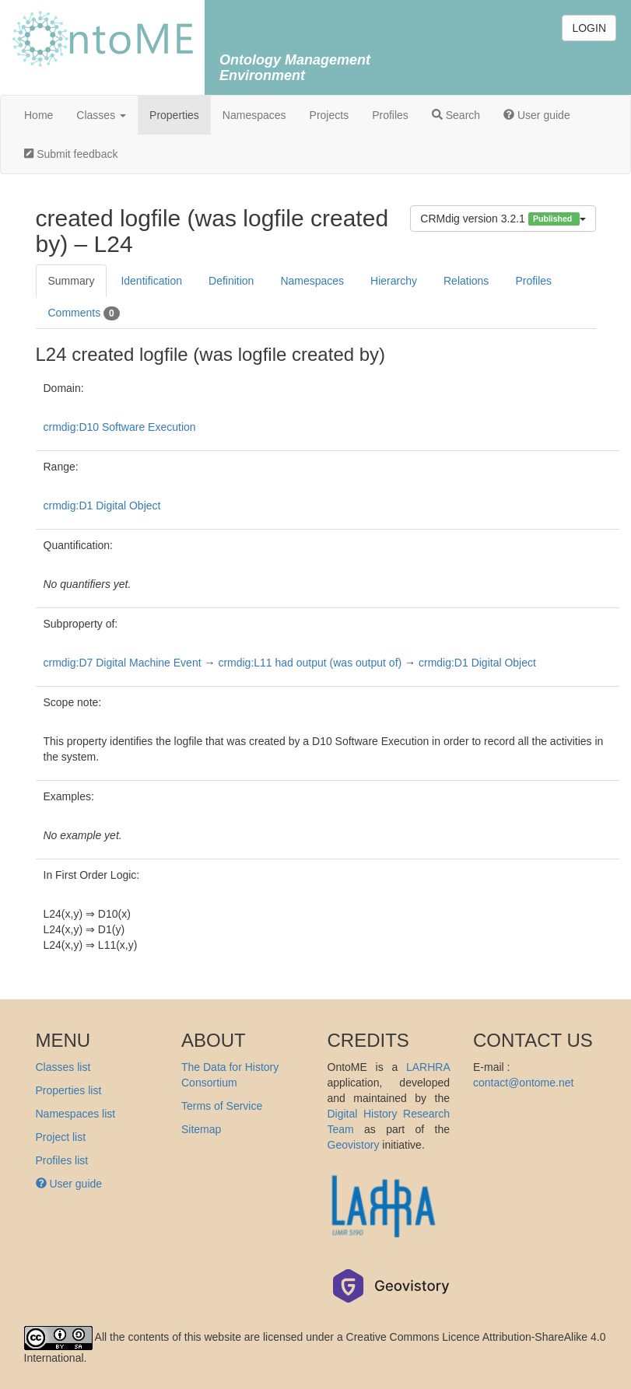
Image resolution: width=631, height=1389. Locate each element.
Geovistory (354, 1145)
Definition (231, 281)
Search (456, 115)
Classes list (63, 1067)
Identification (151, 281)
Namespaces (254, 115)
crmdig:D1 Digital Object (102, 505)
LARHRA (428, 1067)
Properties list (69, 1090)
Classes (101, 115)
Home (38, 115)
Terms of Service (221, 1106)
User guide (536, 115)
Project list (61, 1137)
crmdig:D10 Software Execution (120, 427)
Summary (71, 281)
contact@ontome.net (523, 1082)
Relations (466, 281)
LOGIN (589, 28)
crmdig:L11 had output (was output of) (309, 662)
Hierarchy (393, 281)
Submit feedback (70, 154)
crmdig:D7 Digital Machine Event (123, 662)
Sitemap (201, 1129)
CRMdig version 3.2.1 (502, 219)
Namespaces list (76, 1113)
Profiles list (62, 1160)
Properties (174, 115)
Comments (84, 313)
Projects (329, 115)
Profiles (390, 115)
